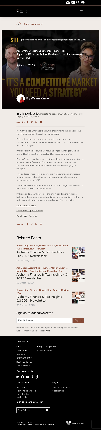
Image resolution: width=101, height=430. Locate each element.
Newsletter (62, 245)
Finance (56, 51)
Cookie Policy (58, 390)
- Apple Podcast (35, 210)
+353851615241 (23, 365)
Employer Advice (24, 116)
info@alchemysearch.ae (48, 346)
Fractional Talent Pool (26, 390)
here (48, 330)
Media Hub (21, 397)
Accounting (22, 51)
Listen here (21, 210)
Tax (63, 51)
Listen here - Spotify (26, 205)
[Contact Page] (73, 2)
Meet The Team (23, 394)
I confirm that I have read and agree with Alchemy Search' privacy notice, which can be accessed (47, 329)
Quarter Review (25, 248)
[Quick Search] (78, 2)
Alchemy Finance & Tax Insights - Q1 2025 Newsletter (42, 276)
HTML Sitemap (48, 425)
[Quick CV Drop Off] (68, 2)
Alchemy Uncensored (40, 51)
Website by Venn (78, 424)
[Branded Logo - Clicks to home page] (22, 11)
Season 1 (37, 116)
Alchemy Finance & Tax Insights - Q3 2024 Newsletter (40, 299)
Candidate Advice (46, 114)
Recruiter (40, 248)
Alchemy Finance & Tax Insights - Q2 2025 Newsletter (40, 254)
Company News (75, 114)
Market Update (47, 245)
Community (61, 114)
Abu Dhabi (21, 268)
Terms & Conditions (61, 387)
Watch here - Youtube (26, 216)
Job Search (21, 387)
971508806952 (44, 350)
